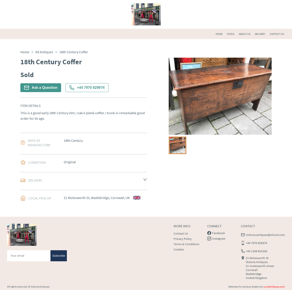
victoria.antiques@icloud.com (265, 235)
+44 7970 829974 (86, 87)
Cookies (179, 249)
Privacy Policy (183, 239)
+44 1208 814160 (256, 251)
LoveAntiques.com (274, 286)
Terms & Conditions (186, 244)
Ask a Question (40, 88)
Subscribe (58, 255)
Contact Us (181, 233)
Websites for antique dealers (244, 286)
